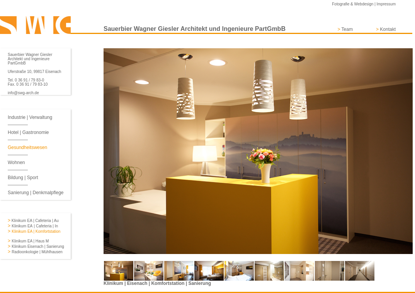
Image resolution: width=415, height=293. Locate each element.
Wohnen (16, 162)
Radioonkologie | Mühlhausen (37, 252)
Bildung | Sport (23, 177)
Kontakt (388, 29)
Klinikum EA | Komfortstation (36, 231)
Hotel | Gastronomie (28, 132)
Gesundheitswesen (27, 147)
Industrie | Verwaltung (30, 117)
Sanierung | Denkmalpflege (36, 192)
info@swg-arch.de (23, 93)
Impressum (386, 4)
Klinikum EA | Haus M (30, 241)
